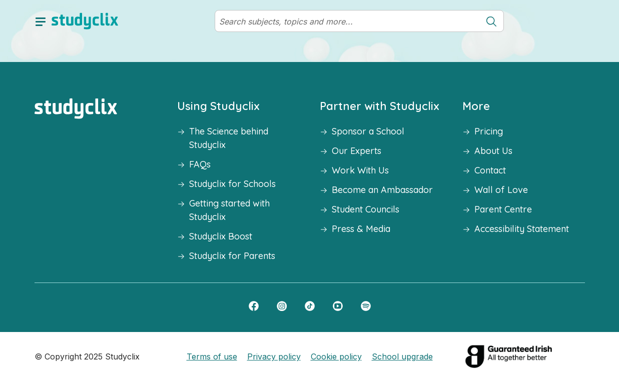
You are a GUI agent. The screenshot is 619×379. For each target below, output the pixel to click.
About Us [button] (493, 150)
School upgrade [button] (402, 357)
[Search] (347, 21)
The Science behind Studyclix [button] (228, 138)
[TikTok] (310, 305)
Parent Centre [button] (503, 209)
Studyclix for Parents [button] (232, 256)
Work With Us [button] (360, 170)
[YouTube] (338, 305)
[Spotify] (366, 305)
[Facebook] (254, 305)
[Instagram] (282, 305)
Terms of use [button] (212, 357)
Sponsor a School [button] (368, 131)
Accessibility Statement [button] (521, 228)
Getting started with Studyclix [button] (229, 210)
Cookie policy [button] (336, 357)
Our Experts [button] (356, 150)
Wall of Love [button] (501, 190)
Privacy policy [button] (274, 357)
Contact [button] (490, 170)
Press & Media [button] (361, 228)
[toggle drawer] (41, 21)
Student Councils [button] (365, 209)
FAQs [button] (200, 164)
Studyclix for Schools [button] (232, 184)
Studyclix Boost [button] (220, 236)
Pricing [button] (488, 131)
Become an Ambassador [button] (382, 190)
